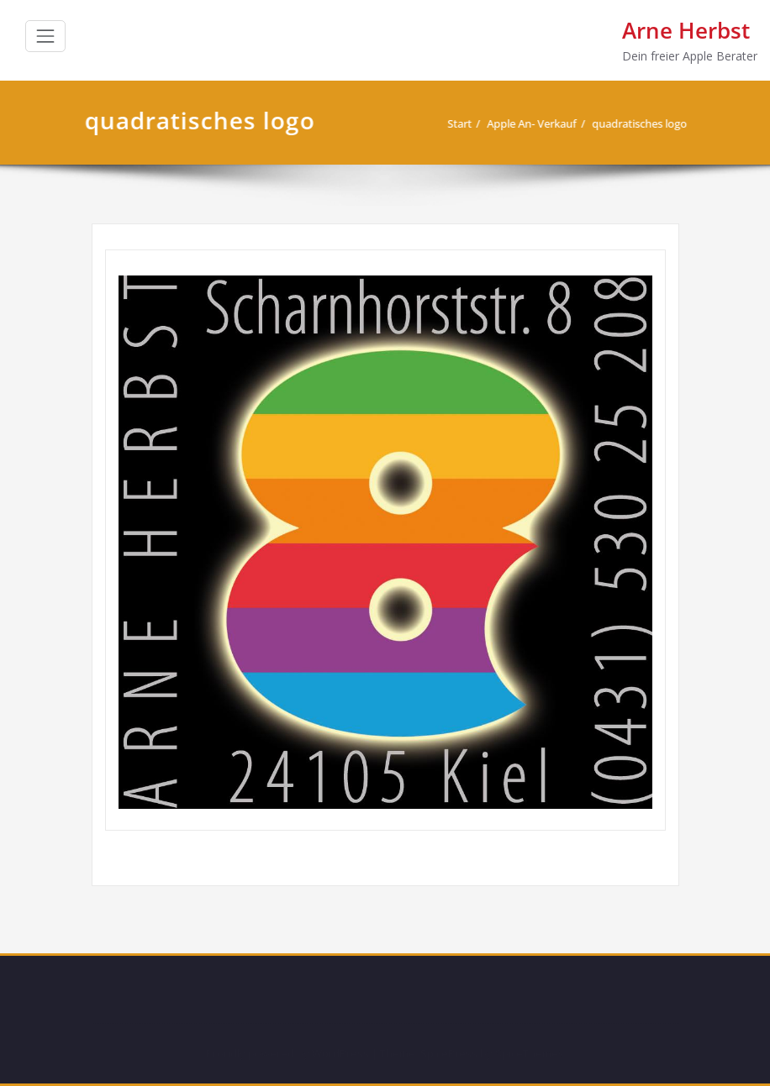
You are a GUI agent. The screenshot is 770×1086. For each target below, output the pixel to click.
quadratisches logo (633, 123)
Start (453, 123)
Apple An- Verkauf (526, 123)
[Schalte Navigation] (45, 36)
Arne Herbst (686, 30)
